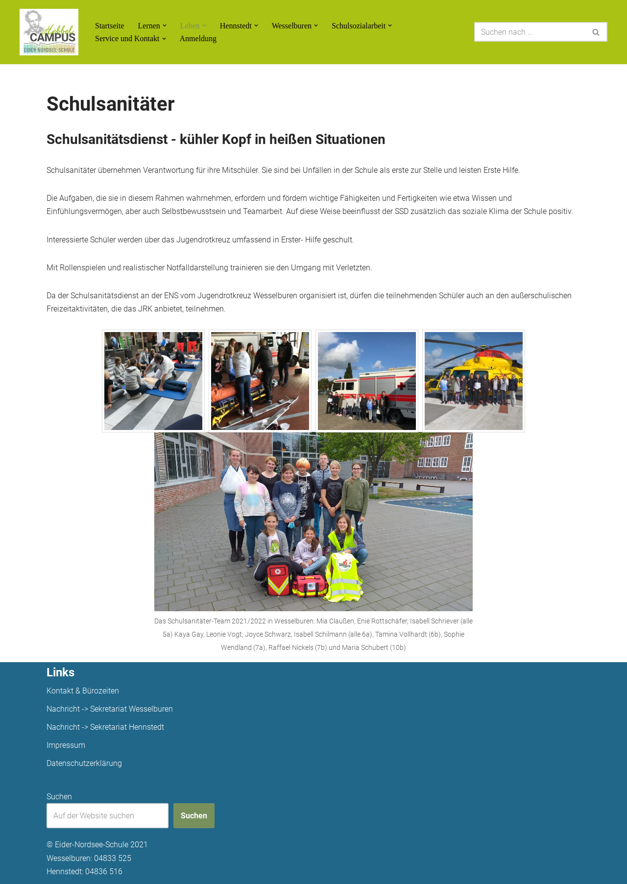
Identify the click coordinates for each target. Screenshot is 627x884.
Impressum (66, 745)
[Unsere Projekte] (49, 32)
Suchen (59, 796)
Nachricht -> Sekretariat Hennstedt (105, 727)
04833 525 (112, 858)
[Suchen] (529, 32)
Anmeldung (198, 38)
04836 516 (103, 871)
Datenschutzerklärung (84, 763)
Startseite (109, 26)
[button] (165, 25)
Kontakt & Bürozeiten (83, 690)
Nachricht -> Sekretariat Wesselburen (110, 709)
